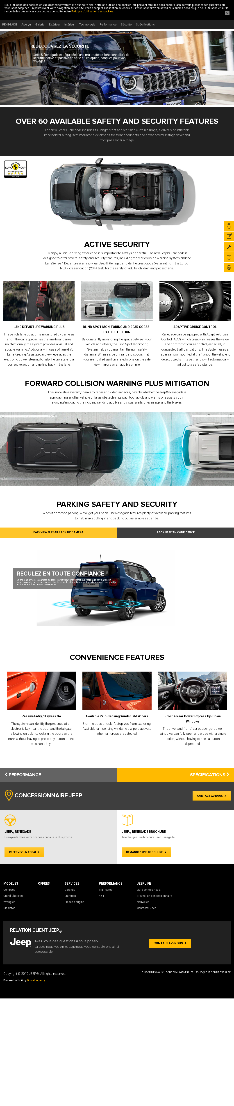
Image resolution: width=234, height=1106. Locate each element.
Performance (108, 24)
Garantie (70, 889)
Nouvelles (143, 902)
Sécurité (126, 24)
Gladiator (9, 908)
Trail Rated (105, 889)
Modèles (10, 883)
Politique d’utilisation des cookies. (92, 11)
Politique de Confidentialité (213, 972)
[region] (117, 68)
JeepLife (144, 883)
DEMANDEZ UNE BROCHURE (146, 852)
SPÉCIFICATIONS (209, 775)
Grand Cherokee (13, 895)
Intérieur (69, 24)
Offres (44, 883)
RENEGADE (9, 24)
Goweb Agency (36, 980)
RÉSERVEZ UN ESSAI (24, 852)
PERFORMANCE (23, 775)
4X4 (101, 895)
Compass (9, 889)
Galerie (39, 24)
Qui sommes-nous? (149, 889)
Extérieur (54, 24)
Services (72, 883)
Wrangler (9, 902)
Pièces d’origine (74, 902)
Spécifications (145, 24)
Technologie (87, 24)
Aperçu (26, 24)
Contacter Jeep (146, 908)
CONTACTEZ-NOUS (211, 795)
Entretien (70, 895)
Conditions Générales (179, 972)
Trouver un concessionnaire (154, 895)
